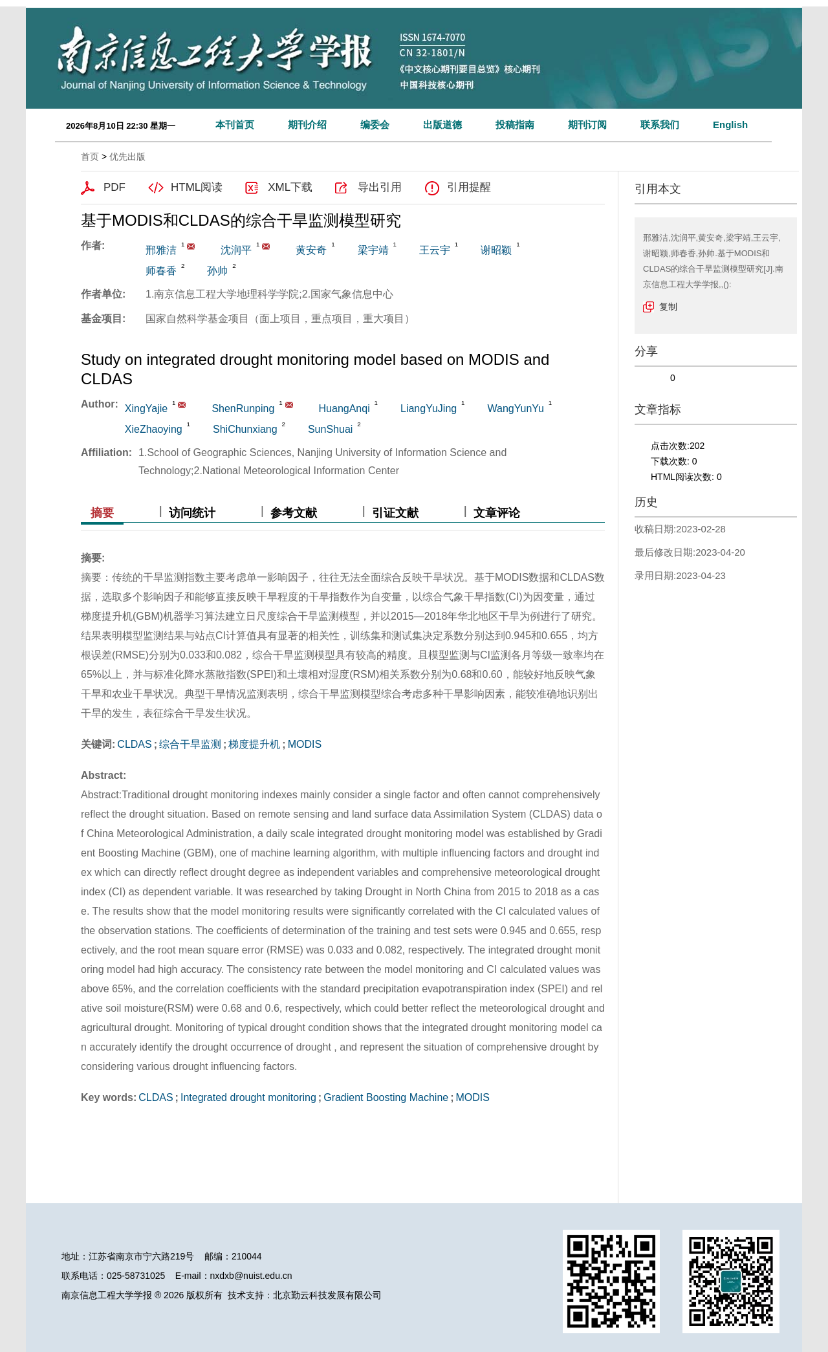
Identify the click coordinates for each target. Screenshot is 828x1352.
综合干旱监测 (190, 744)
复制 (668, 306)
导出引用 (380, 187)
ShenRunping (243, 408)
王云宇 (434, 250)
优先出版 (127, 156)
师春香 (161, 270)
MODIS (304, 744)
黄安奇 (311, 250)
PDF (114, 187)
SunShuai (330, 429)
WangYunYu (515, 408)
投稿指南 (515, 124)
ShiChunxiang (245, 429)
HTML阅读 (197, 187)
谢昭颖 (496, 250)
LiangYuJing (428, 408)
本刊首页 (234, 124)
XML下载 (290, 187)
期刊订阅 (587, 124)
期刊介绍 (307, 124)
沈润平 (236, 250)
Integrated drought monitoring (248, 1097)
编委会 (374, 124)
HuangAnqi (344, 408)
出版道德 (442, 124)
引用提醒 (469, 187)
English (730, 124)
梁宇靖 (373, 250)
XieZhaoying (153, 429)
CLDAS (134, 744)
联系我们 (659, 124)
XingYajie (146, 408)
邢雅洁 (161, 250)
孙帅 (217, 270)
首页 (90, 156)
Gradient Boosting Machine (385, 1097)
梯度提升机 (254, 744)
